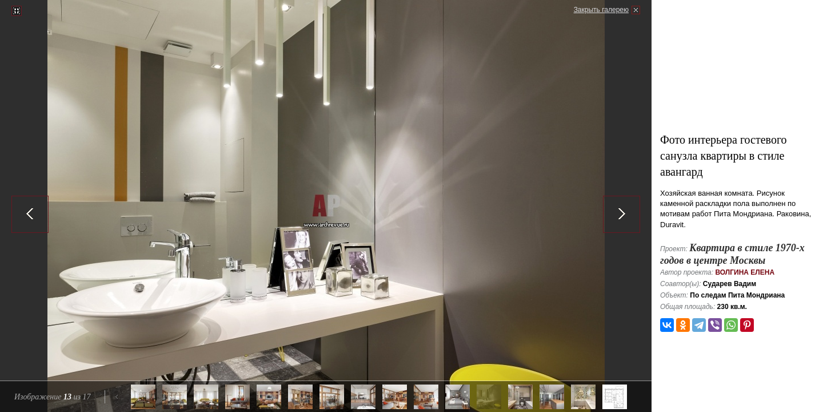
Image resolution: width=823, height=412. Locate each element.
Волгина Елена (744, 272)
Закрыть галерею (601, 10)
